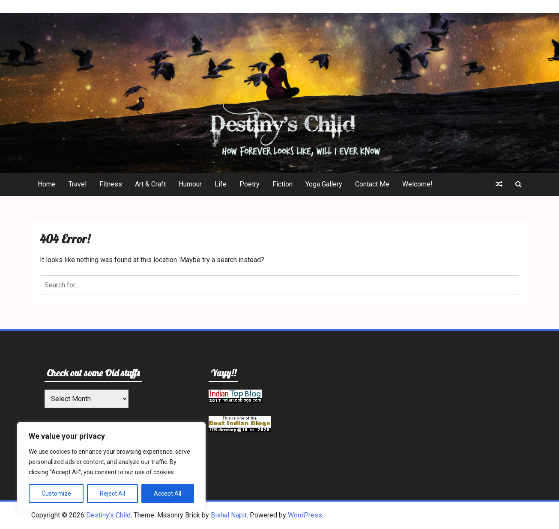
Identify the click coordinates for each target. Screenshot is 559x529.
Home (47, 184)
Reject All (112, 493)
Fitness (110, 184)
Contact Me (372, 184)
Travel (78, 184)
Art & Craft (150, 184)
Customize (56, 493)
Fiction (282, 184)
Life (221, 184)
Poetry (249, 184)
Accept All (167, 493)
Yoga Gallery (323, 184)
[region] (111, 467)
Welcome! (417, 184)
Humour (190, 184)
